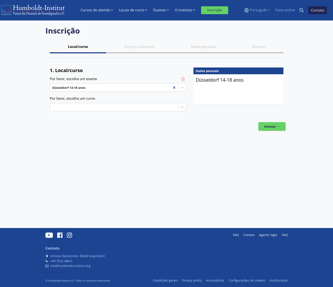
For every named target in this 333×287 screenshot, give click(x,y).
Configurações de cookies (246, 280)
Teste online (285, 10)
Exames (159, 10)
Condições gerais (165, 280)
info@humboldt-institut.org (70, 266)
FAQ (236, 235)
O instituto (183, 10)
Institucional (279, 280)
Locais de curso (132, 10)
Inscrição (214, 10)
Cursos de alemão (95, 10)
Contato (249, 235)
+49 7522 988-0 (61, 261)
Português (258, 10)
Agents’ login (268, 235)
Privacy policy (192, 280)
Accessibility (215, 280)
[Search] (301, 10)
